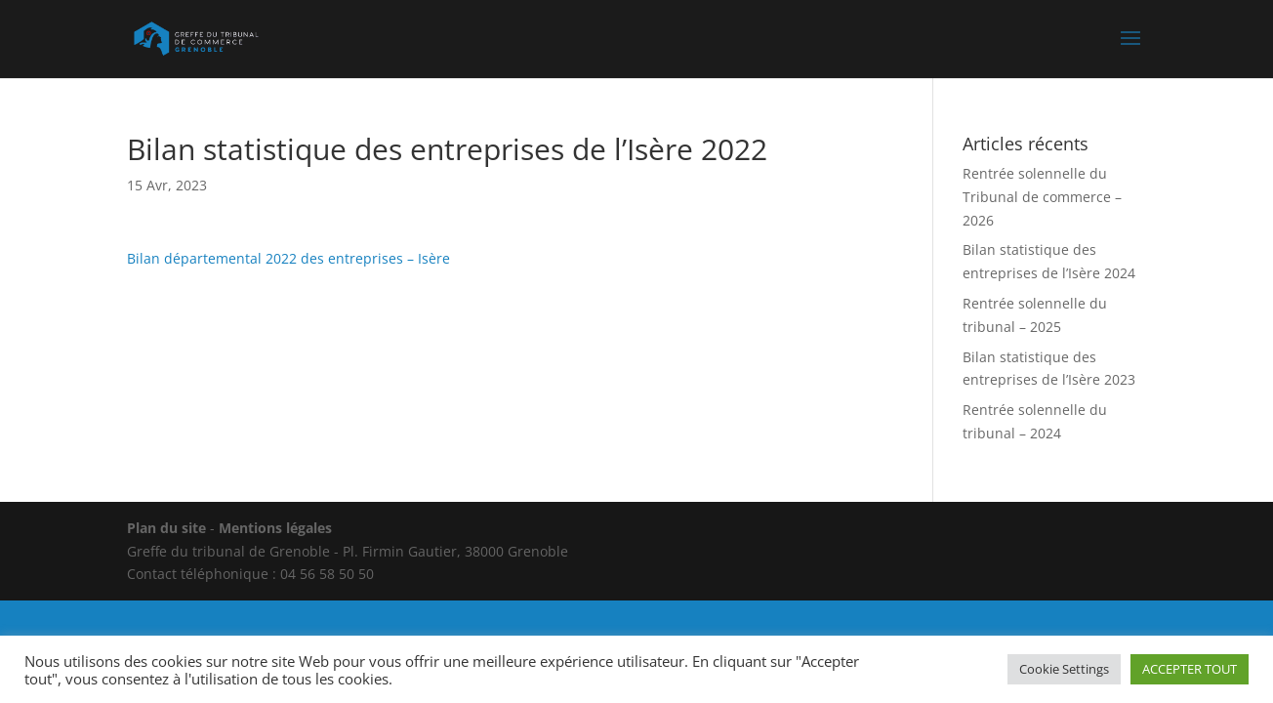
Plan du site (166, 527)
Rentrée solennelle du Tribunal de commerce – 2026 (1042, 196)
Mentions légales (275, 527)
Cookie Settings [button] (1064, 669)
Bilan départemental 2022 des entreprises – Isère (288, 258)
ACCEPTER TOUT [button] (1189, 669)
